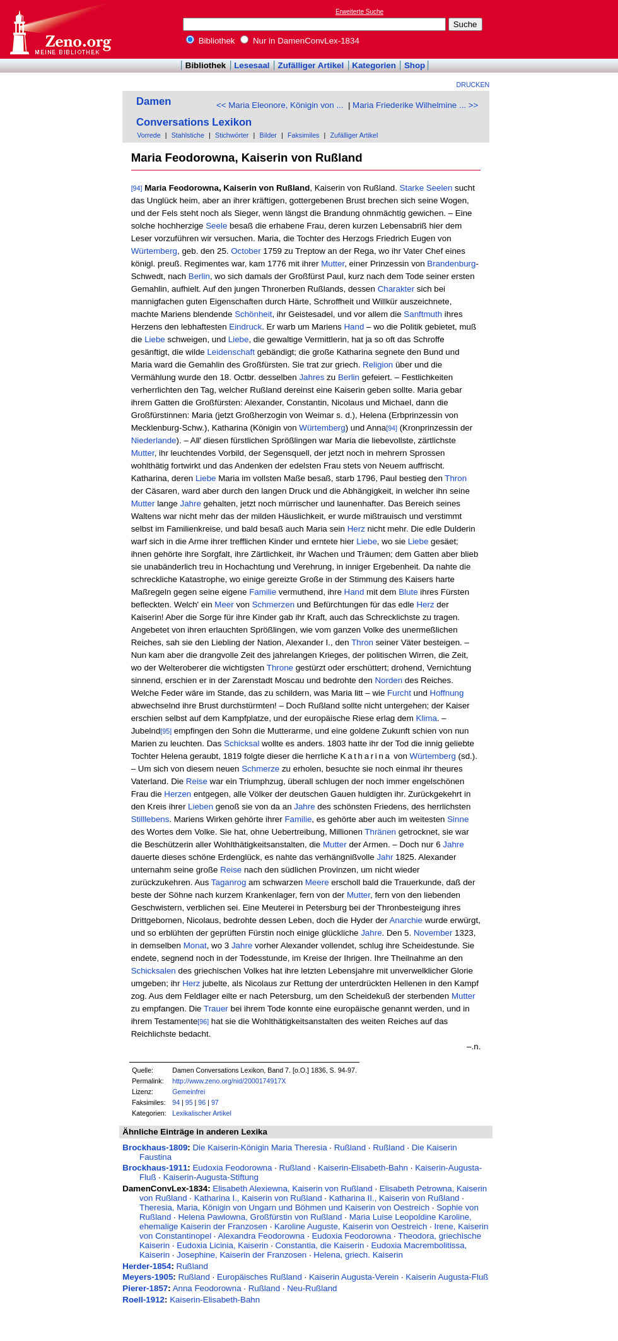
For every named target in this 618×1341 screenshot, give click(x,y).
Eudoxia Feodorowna (232, 1167)
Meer (223, 604)
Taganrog (229, 882)
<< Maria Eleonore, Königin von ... (280, 105)
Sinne (458, 819)
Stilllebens (150, 819)
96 (202, 1102)
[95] (166, 731)
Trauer (216, 1008)
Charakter (396, 289)
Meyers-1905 (147, 1277)
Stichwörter (231, 135)
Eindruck (245, 326)
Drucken (473, 84)
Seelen (439, 188)
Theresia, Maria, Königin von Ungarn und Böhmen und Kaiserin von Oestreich (284, 1207)
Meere (317, 882)
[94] (137, 188)
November (433, 933)
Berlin (199, 276)
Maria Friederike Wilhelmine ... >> (415, 105)
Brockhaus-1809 (154, 1147)
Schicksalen (153, 970)
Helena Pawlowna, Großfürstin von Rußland (260, 1217)
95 (189, 1102)
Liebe (154, 339)
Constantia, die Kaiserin (320, 1245)
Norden (388, 680)
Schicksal (241, 743)
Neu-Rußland (312, 1288)
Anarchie (406, 920)
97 (215, 1102)
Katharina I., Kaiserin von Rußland (258, 1198)
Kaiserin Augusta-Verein (354, 1277)
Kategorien (374, 65)
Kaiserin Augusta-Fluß (446, 1277)
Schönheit (253, 314)
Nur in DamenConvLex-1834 (299, 40)
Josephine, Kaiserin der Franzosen (241, 1255)
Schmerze (260, 768)
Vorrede (148, 135)
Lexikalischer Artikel (201, 1113)
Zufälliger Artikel (311, 65)
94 (176, 1102)
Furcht (399, 693)
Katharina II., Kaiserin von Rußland (394, 1198)
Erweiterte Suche (359, 11)
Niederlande (154, 440)
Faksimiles (303, 135)
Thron (456, 478)
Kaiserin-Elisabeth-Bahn (363, 1167)
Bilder (268, 135)
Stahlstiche (188, 135)
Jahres (311, 377)
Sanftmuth (423, 314)
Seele (216, 225)
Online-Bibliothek (60, 29)
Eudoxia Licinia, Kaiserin (222, 1245)
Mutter (332, 263)
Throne (280, 667)
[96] (203, 1021)
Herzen (177, 794)
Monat (195, 945)
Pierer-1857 (145, 1288)
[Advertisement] (560, 29)
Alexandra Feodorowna (261, 1236)
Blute (408, 592)
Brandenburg (451, 263)
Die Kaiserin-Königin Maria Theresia (259, 1147)
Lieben (200, 806)
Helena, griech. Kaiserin (358, 1255)
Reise (196, 781)
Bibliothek (210, 40)
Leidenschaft (231, 352)
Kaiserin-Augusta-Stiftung (211, 1177)
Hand (354, 326)
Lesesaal (251, 65)
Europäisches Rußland (259, 1277)
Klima (426, 718)
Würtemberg (154, 251)
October (245, 251)
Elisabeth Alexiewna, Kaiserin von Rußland (292, 1188)
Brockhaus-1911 (154, 1167)
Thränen (380, 832)
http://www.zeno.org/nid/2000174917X (229, 1081)
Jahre (190, 503)
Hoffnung (447, 693)
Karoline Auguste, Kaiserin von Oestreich (350, 1226)
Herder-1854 (146, 1266)
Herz (356, 528)
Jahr (384, 857)
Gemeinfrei (188, 1091)
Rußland (350, 1147)
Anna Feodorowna (207, 1288)
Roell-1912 (143, 1299)
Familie (262, 592)
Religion (378, 364)
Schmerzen (273, 604)
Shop (414, 65)
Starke (412, 188)
